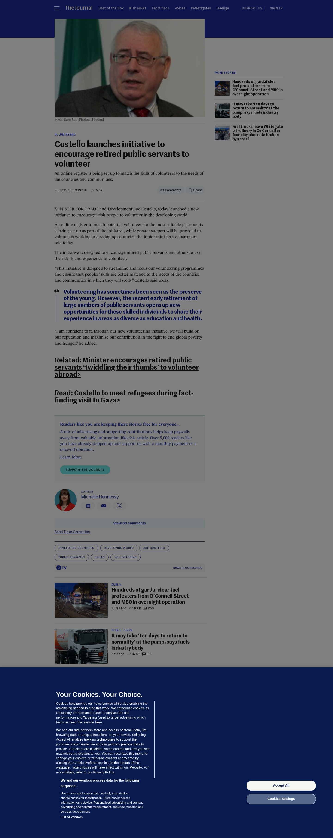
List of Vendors (72, 817)
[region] (166, 752)
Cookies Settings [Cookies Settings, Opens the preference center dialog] (281, 799)
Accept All (281, 785)
